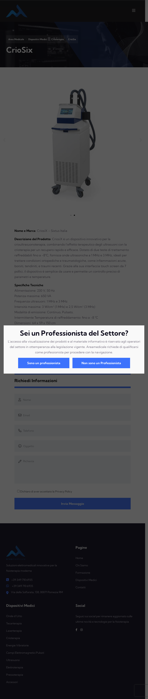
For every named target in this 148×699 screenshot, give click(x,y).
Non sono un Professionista (101, 363)
